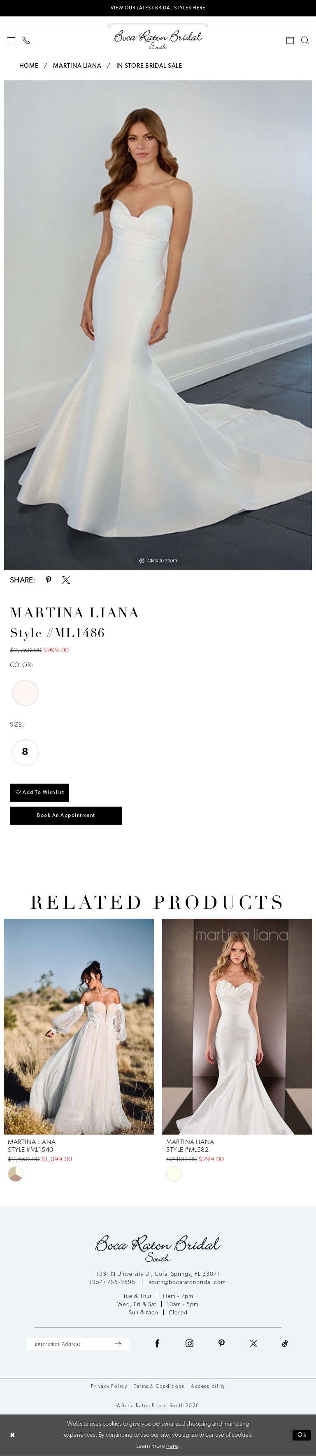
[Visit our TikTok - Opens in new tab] (285, 1344)
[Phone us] (26, 40)
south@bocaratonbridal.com (187, 1282)
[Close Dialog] (12, 1435)
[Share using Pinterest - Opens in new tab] (48, 580)
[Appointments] (290, 40)
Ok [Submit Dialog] (302, 1435)
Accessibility (208, 1386)
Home (29, 66)
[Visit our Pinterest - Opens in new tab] (221, 1344)
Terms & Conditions (159, 1386)
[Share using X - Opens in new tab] (66, 581)
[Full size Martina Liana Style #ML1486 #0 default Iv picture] (158, 325)
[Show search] (304, 40)
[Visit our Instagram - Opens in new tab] (189, 1344)
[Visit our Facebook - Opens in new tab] (157, 1344)
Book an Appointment (66, 815)
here (172, 1446)
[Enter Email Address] (78, 1344)
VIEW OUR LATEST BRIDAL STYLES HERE (158, 8)
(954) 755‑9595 (113, 1282)
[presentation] (79, 1027)
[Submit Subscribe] (118, 1344)
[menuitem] (11, 40)
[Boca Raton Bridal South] (158, 39)
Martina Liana (77, 66)
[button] (11, 40)
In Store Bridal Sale (149, 66)
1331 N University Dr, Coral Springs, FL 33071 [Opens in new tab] (158, 1274)
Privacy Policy (109, 1386)
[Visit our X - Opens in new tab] (253, 1344)
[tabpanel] (158, 325)
